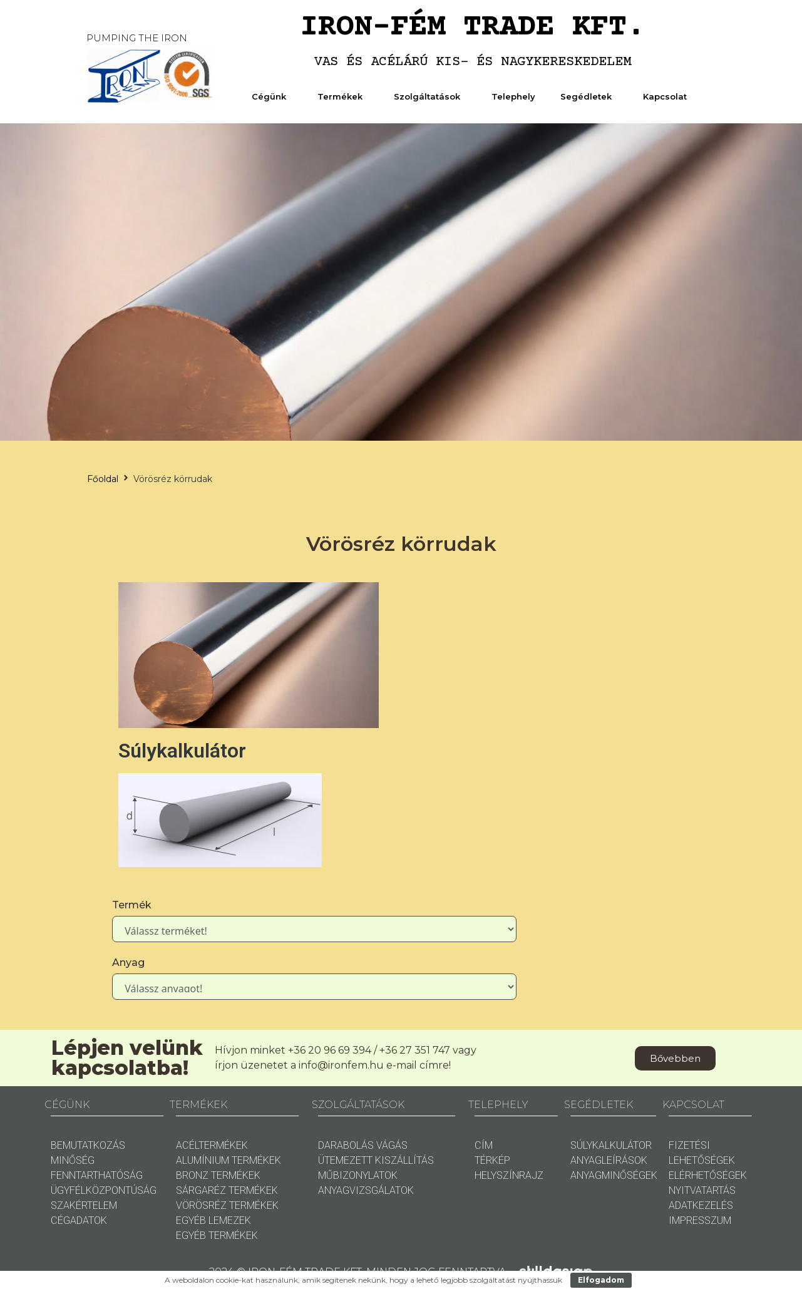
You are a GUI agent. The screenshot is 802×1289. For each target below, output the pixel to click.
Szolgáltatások (430, 96)
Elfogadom (601, 1280)
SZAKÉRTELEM (84, 1205)
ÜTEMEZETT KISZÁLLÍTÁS (376, 1160)
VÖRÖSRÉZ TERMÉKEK (227, 1205)
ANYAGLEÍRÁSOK (608, 1160)
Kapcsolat (668, 96)
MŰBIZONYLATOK (358, 1175)
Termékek (343, 96)
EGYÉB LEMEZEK (213, 1220)
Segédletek (589, 96)
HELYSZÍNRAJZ (509, 1175)
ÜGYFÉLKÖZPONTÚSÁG (104, 1190)
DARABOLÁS (346, 1145)
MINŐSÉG (73, 1160)
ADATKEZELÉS (701, 1205)
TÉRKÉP (492, 1160)
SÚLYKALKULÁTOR (611, 1145)
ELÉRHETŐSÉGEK (708, 1175)
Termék (132, 905)
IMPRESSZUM (700, 1220)
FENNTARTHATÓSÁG (97, 1175)
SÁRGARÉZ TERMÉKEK (227, 1190)
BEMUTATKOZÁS (88, 1145)
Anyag (128, 962)
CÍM (484, 1145)
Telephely (513, 96)
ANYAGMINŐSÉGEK (613, 1175)
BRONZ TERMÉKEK (218, 1175)
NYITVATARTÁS (702, 1190)
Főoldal (102, 479)
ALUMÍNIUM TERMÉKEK (228, 1160)
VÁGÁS (392, 1145)
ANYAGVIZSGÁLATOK (366, 1190)
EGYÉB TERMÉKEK (217, 1235)
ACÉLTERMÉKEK (212, 1145)
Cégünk (272, 96)
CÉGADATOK (79, 1220)
